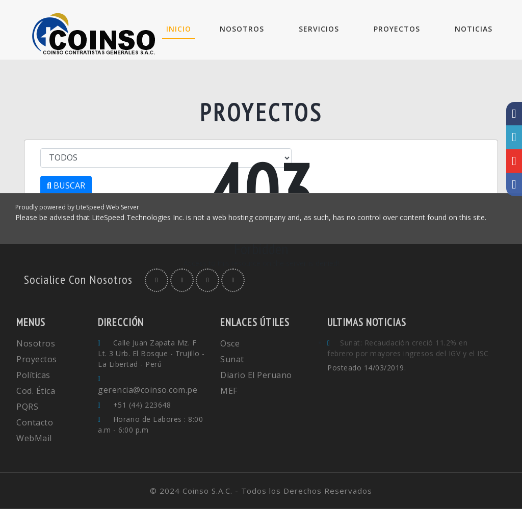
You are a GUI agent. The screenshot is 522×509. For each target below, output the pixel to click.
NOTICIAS (473, 29)
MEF (229, 390)
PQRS (27, 406)
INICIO (180, 28)
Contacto (34, 422)
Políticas (33, 375)
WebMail (34, 438)
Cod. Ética (35, 390)
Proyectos (36, 359)
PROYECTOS (397, 29)
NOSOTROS (242, 29)
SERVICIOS (319, 29)
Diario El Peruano (256, 375)
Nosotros (35, 343)
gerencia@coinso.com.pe (147, 389)
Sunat (232, 359)
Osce (230, 343)
